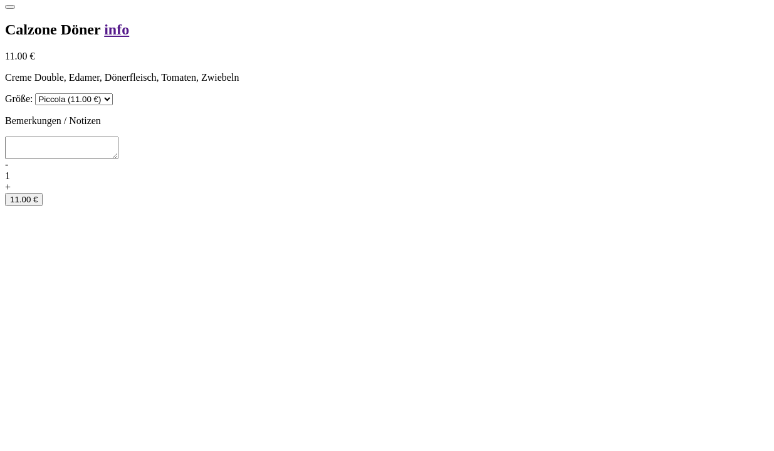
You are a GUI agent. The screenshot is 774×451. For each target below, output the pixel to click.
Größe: (19, 98)
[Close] (10, 7)
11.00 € (24, 203)
